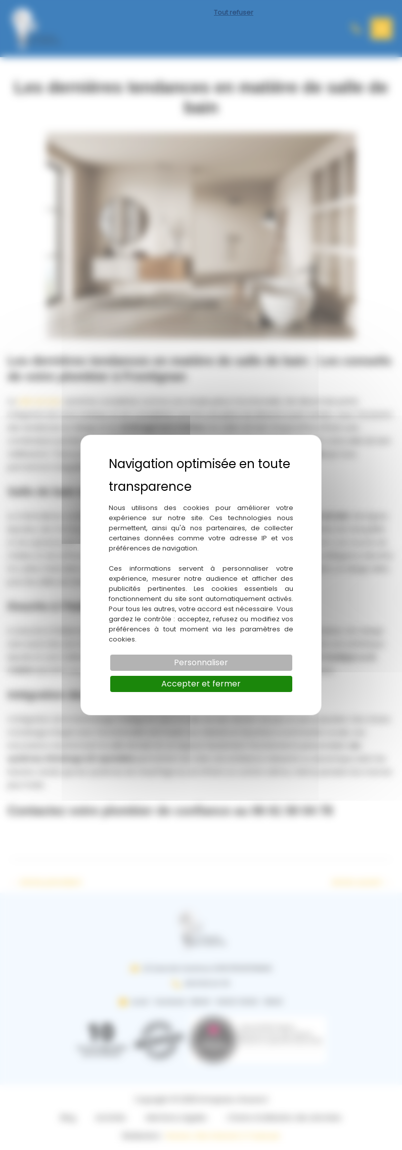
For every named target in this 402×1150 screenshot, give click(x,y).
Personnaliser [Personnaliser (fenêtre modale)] (201, 662)
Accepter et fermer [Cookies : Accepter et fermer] (201, 683)
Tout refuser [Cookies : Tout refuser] (233, 12)
